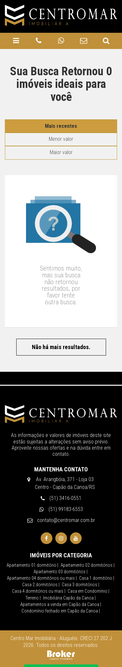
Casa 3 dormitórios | (80, 567)
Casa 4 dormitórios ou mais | (38, 573)
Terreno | (33, 580)
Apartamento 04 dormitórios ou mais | (42, 561)
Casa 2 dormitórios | (41, 567)
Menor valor (61, 122)
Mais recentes (61, 109)
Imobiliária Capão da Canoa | (69, 580)
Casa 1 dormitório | (96, 561)
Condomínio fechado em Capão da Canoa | (60, 593)
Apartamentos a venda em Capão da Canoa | (60, 587)
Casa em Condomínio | (88, 573)
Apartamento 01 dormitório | (32, 548)
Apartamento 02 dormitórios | (88, 548)
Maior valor (61, 135)
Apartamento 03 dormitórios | (61, 554)
